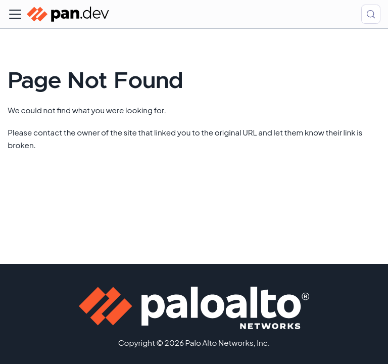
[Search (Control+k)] (370, 14)
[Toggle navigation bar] (15, 14)
